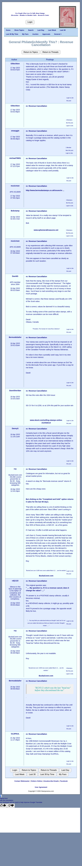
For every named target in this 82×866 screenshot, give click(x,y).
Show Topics (19, 30)
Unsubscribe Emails (51, 781)
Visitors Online (36, 781)
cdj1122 (15, 581)
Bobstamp (15, 211)
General (57, 34)
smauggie (15, 131)
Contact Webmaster (21, 781)
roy (15, 469)
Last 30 (63, 30)
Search (30, 30)
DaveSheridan (15, 391)
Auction (35, 34)
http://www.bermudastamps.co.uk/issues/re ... (45, 190)
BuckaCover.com (46, 576)
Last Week (52, 30)
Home (8, 30)
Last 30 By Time (12, 34)
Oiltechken (15, 64)
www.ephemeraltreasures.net (46, 230)
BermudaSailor (15, 337)
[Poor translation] (11, 805)
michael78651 (15, 158)
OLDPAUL (15, 734)
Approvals (46, 34)
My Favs (25, 34)
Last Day (40, 30)
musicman (15, 186)
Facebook (64, 781)
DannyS (15, 428)
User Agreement (41, 787)
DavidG (15, 276)
